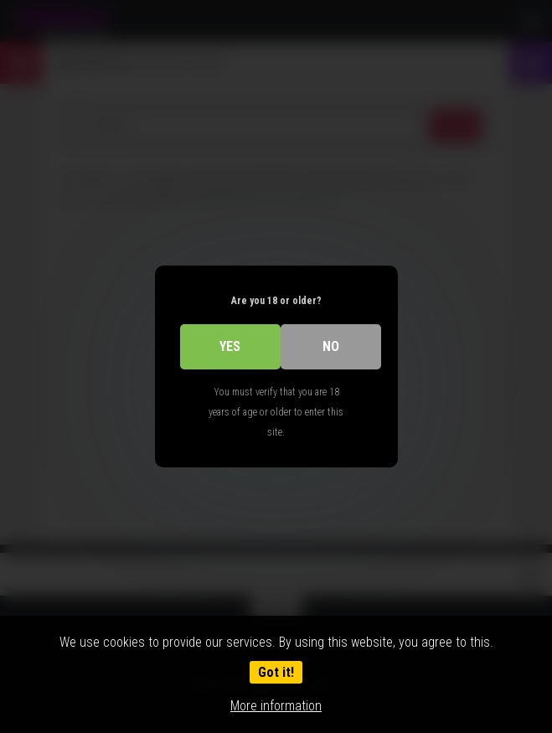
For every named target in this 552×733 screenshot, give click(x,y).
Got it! (276, 672)
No (330, 346)
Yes (229, 346)
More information (276, 706)
